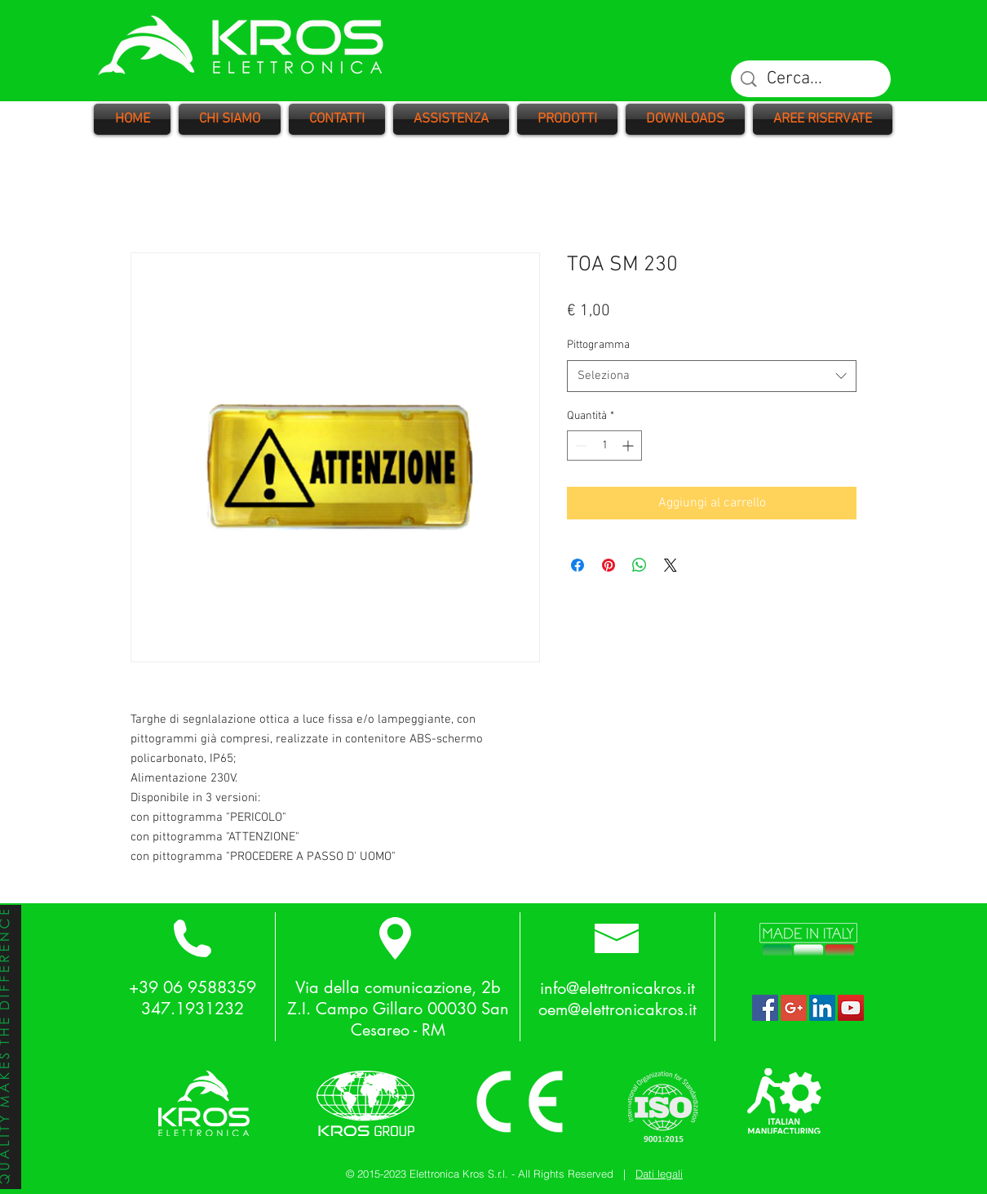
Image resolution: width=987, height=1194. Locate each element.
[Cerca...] (811, 79)
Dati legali (659, 1173)
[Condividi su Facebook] (577, 565)
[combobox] (711, 376)
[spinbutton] (604, 445)
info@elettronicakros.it (617, 988)
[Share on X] (670, 565)
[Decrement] (579, 445)
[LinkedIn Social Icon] (822, 1008)
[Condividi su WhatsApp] (639, 565)
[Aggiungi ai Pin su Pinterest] (608, 565)
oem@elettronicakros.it (617, 1009)
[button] (567, 119)
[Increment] (629, 445)
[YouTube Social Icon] (851, 1008)
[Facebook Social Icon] (765, 1008)
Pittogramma (598, 345)
